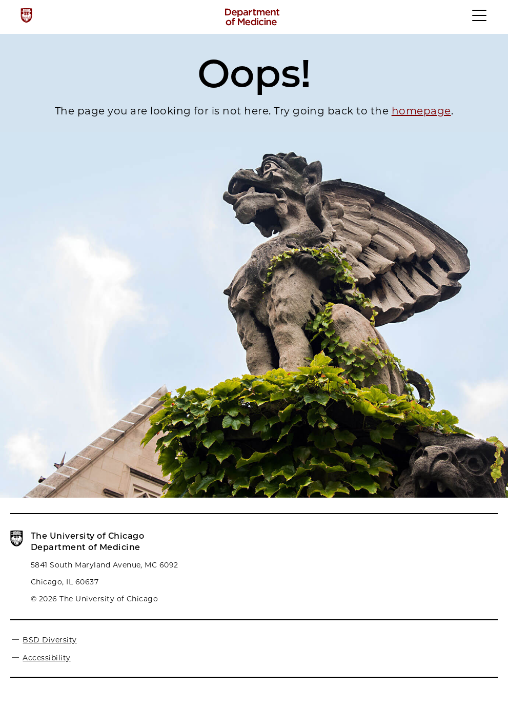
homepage (421, 111)
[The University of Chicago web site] (26, 15)
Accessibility (46, 657)
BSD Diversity (49, 639)
